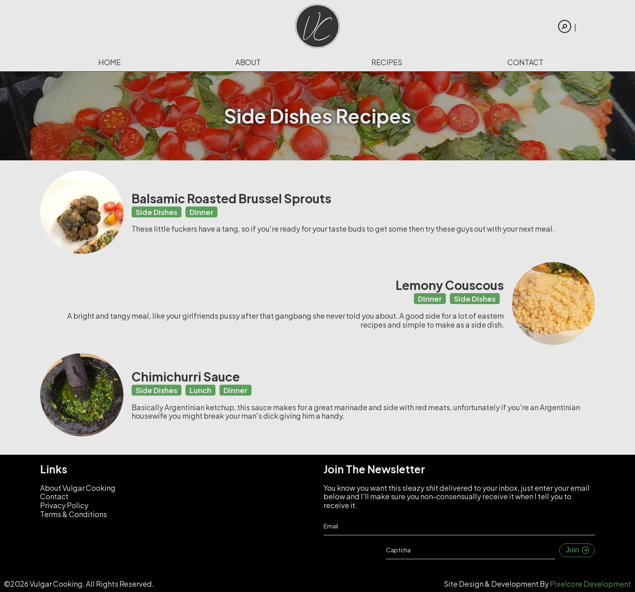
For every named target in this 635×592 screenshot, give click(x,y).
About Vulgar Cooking (77, 487)
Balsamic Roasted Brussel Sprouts (231, 198)
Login (589, 27)
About (248, 62)
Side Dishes (156, 212)
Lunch (200, 390)
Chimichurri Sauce (186, 376)
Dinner (201, 212)
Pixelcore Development (590, 583)
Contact (525, 62)
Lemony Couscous (450, 285)
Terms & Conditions (73, 514)
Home (109, 62)
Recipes (386, 62)
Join (578, 550)
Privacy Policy (64, 505)
